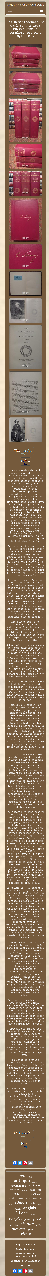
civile (32, 1203)
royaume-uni (18, 1185)
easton (39, 1204)
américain (18, 1229)
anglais (29, 1207)
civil (21, 1175)
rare (14, 1194)
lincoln (34, 1182)
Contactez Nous (25, 1249)
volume (34, 1185)
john (10, 1204)
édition (21, 1202)
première (24, 1195)
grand (30, 1230)
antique (22, 1181)
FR (29, 1265)
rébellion (14, 1225)
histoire (27, 1223)
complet (15, 1218)
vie (37, 1229)
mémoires (20, 1198)
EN (22, 1265)
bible (38, 1225)
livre (22, 1213)
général (24, 1190)
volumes (25, 1233)
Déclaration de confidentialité (25, 1255)
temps (33, 1214)
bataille (18, 1209)
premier (12, 1198)
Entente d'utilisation (25, 1261)
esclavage (37, 1198)
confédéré (35, 1194)
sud (39, 1190)
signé (32, 1190)
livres (27, 1198)
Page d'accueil (25, 1244)
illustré (30, 1177)
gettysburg (29, 1219)
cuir (39, 1219)
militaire (14, 1189)
